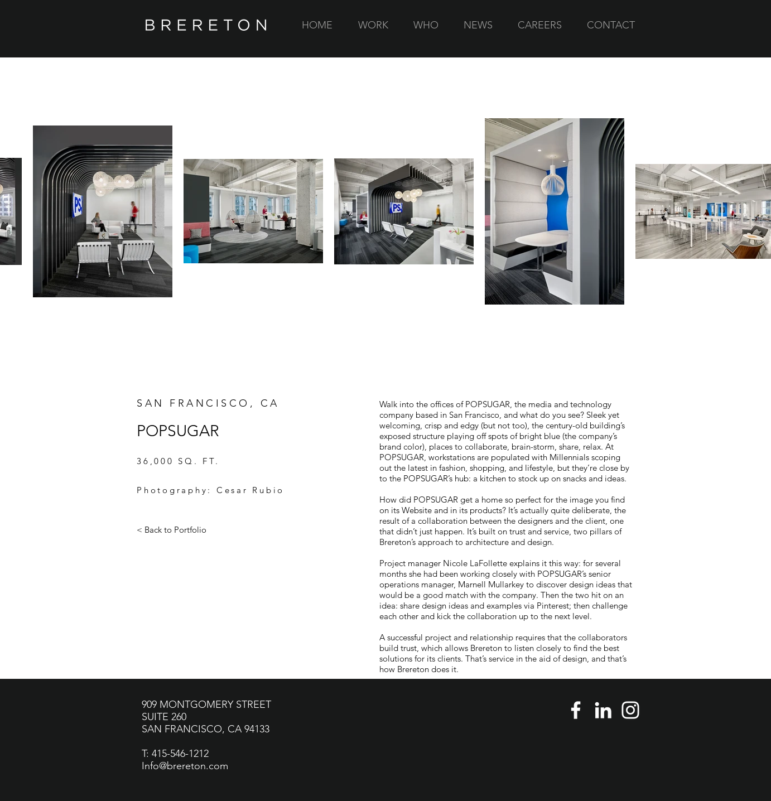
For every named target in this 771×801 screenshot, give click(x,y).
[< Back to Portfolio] (171, 530)
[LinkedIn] (603, 710)
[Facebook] (575, 710)
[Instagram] (630, 710)
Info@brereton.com (185, 766)
